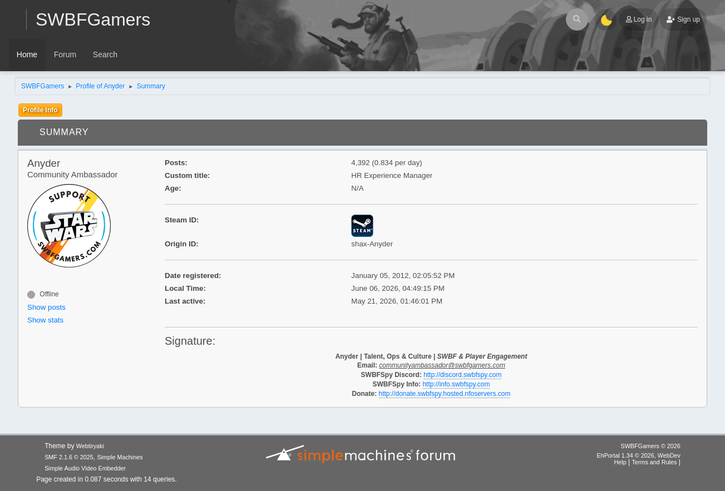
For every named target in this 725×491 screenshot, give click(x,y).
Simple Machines (119, 457)
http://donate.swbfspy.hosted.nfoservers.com (445, 394)
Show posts (46, 307)
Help (620, 462)
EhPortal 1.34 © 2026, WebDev (638, 455)
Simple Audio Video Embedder (85, 468)
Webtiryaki (90, 446)
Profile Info (40, 110)
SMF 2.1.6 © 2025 (69, 457)
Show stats (45, 320)
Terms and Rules (654, 462)
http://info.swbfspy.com (456, 384)
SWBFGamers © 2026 (650, 446)
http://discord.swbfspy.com (462, 375)
